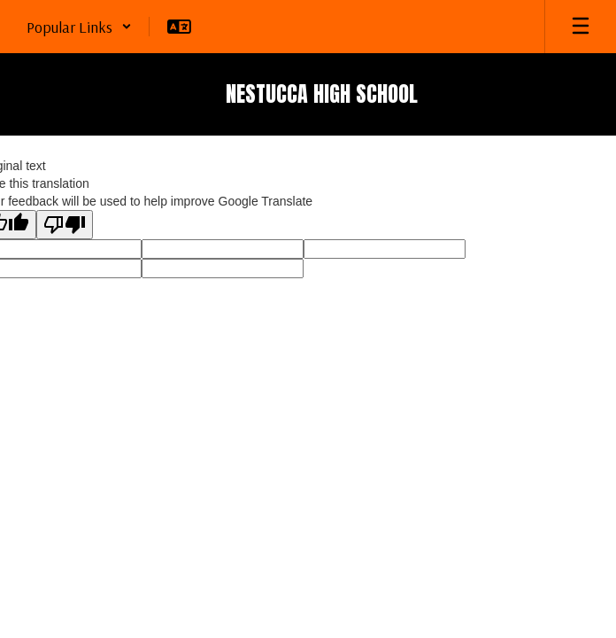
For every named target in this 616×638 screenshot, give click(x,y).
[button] (79, 26)
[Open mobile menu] (580, 26)
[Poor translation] (64, 224)
